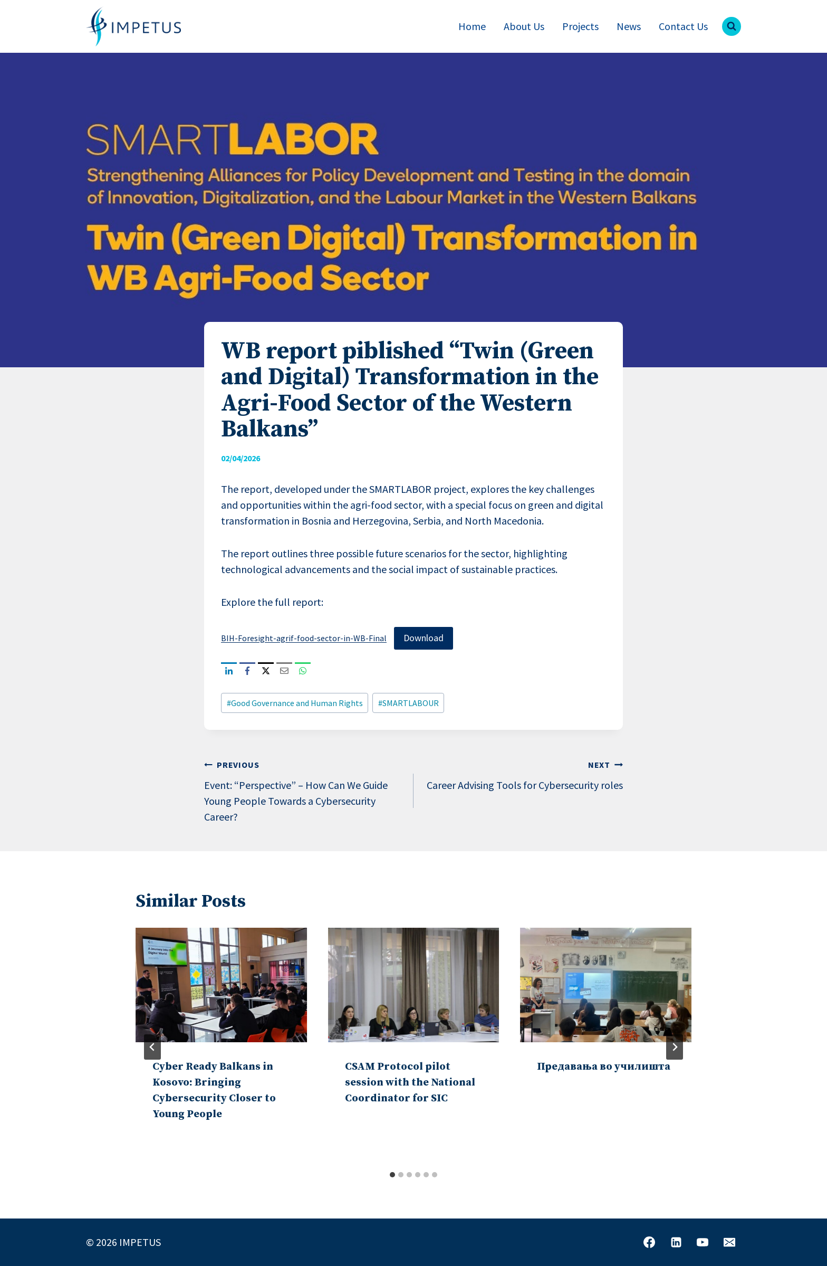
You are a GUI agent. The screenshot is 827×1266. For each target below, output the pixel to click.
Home (472, 26)
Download (423, 638)
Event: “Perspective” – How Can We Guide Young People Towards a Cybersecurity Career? (303, 789)
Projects (580, 26)
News (629, 26)
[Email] (729, 1242)
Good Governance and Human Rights (295, 703)
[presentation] (221, 985)
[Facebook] (649, 1242)
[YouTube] (702, 1242)
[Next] (674, 1047)
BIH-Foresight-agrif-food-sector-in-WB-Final (304, 638)
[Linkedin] (676, 1242)
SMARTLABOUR (408, 703)
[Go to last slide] (152, 1047)
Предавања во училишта (603, 1066)
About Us (524, 26)
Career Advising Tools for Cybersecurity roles (523, 774)
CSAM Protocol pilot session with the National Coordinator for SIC (410, 1082)
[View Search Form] (731, 26)
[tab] (392, 1174)
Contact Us (683, 26)
